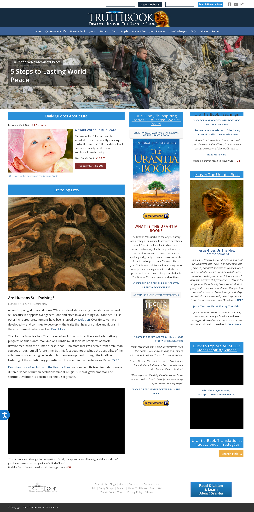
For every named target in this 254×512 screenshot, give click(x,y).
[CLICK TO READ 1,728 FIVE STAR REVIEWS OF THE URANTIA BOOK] (156, 134)
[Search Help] (231, 454)
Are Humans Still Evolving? (31, 297)
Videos (122, 484)
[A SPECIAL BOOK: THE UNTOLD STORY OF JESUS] (156, 295)
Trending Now (66, 189)
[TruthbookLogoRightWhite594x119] (127, 17)
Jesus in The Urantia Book (217, 174)
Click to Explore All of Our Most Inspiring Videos (216, 347)
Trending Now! (39, 303)
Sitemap (149, 492)
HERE (68, 467)
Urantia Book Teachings (217, 114)
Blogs (113, 484)
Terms (121, 492)
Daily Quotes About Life (66, 116)
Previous (39, 125)
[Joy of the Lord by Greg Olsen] (216, 213)
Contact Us (101, 484)
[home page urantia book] (156, 173)
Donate (121, 488)
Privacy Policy (135, 492)
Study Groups (107, 488)
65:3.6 (115, 360)
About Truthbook (137, 488)
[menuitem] (37, 31)
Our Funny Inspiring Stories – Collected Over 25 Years (156, 119)
